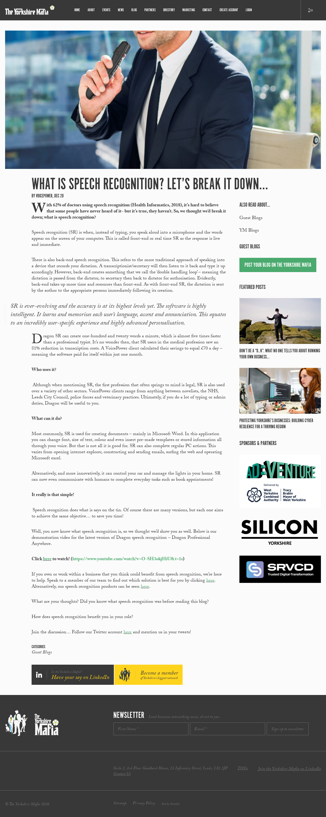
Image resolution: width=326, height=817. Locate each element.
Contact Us (122, 774)
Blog (134, 10)
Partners (150, 10)
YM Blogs (249, 231)
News (121, 10)
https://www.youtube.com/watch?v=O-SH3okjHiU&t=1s (127, 560)
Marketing (188, 10)
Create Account (229, 10)
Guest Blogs (42, 653)
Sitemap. (120, 803)
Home (77, 10)
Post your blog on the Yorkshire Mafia (277, 265)
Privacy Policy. (144, 803)
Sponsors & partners (258, 443)
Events (106, 10)
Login (249, 10)
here (47, 560)
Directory (169, 10)
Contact (207, 10)
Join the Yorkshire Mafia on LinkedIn (289, 769)
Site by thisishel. (170, 804)
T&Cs (242, 768)
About (91, 10)
